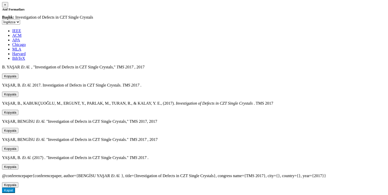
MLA (16, 49)
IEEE (16, 31)
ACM (16, 35)
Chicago (19, 44)
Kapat (8, 190)
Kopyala (10, 76)
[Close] (5, 4)
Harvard (18, 54)
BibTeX (18, 58)
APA (16, 40)
